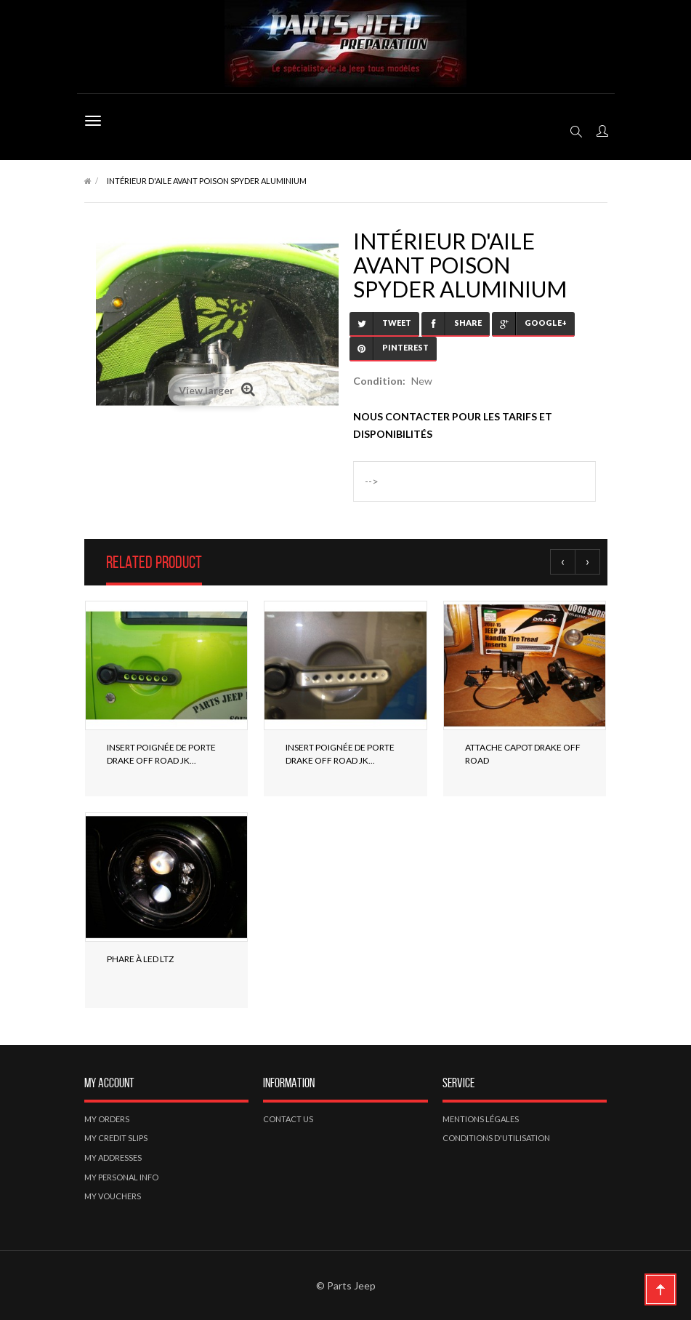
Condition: (379, 381)
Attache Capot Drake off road (523, 754)
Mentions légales (481, 1119)
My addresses (113, 1157)
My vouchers (112, 1196)
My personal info (121, 1177)
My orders (106, 1119)
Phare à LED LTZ (140, 958)
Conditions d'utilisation (496, 1138)
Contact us (288, 1119)
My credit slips (116, 1138)
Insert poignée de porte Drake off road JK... (161, 754)
